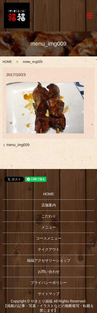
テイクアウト (48, 249)
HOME (7, 62)
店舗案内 (48, 205)
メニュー (48, 227)
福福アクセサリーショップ (48, 260)
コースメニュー (48, 238)
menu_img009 (17, 145)
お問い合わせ (48, 271)
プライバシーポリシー (49, 283)
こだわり (48, 216)
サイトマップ (48, 294)
